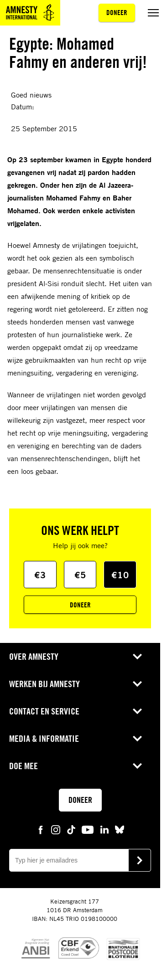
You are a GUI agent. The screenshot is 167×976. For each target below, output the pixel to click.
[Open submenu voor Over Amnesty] (137, 656)
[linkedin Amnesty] (104, 829)
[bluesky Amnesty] (119, 829)
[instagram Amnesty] (55, 829)
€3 (40, 574)
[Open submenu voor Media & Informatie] (137, 738)
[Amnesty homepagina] (30, 13)
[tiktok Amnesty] (71, 829)
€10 (120, 574)
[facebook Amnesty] (40, 829)
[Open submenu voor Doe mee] (137, 766)
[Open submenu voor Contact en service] (137, 711)
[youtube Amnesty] (88, 829)
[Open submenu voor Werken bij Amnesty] (137, 684)
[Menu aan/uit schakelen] (153, 13)
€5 (80, 574)
